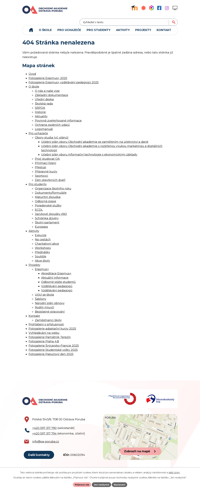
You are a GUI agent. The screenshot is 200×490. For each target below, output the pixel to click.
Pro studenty (38, 187)
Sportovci (41, 178)
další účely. (174, 472)
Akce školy (42, 263)
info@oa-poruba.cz (45, 446)
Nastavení (121, 484)
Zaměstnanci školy (48, 323)
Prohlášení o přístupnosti (46, 327)
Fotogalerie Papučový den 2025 (51, 357)
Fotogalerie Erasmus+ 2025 (48, 81)
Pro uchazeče (38, 136)
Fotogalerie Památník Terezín (50, 340)
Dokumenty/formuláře (51, 195)
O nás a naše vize (47, 93)
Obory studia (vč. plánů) (51, 140)
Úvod (32, 76)
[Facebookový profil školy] (159, 8)
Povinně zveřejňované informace (58, 123)
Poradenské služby (48, 208)
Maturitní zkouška (48, 199)
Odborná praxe (45, 204)
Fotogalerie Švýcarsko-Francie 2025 (54, 348)
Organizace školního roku (53, 191)
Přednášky (42, 255)
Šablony (40, 301)
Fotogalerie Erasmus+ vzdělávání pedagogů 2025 (64, 85)
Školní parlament (47, 225)
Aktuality (41, 119)
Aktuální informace (54, 280)
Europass (41, 229)
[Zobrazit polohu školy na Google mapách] (140, 442)
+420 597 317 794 (44, 438)
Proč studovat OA (47, 161)
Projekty (34, 267)
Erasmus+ (42, 272)
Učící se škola (44, 297)
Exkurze (40, 238)
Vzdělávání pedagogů (56, 289)
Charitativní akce (47, 246)
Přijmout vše (80, 484)
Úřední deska (44, 102)
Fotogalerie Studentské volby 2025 (53, 352)
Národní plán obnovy (49, 306)
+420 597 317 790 (44, 433)
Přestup (40, 170)
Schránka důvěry (47, 221)
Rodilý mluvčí (44, 310)
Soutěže (40, 259)
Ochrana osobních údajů (52, 127)
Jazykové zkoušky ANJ (51, 216)
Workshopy (43, 250)
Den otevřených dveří (50, 182)
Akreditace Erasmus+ (56, 276)
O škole (34, 89)
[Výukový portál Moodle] (134, 8)
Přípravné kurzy (46, 174)
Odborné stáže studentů (58, 284)
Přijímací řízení (45, 165)
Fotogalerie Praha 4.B (44, 344)
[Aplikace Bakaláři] (151, 8)
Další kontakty (40, 460)
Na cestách (43, 242)
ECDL (39, 212)
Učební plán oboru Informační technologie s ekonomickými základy (89, 157)
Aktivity (34, 233)
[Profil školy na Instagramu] (167, 8)
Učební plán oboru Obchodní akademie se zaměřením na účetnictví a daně (94, 144)
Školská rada (44, 106)
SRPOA (40, 110)
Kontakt (34, 318)
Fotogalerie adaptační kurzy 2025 (52, 331)
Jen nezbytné (101, 484)
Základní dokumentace (51, 98)
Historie (40, 115)
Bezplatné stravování (50, 314)
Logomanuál (44, 132)
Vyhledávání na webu (44, 335)
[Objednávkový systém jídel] (143, 8)
